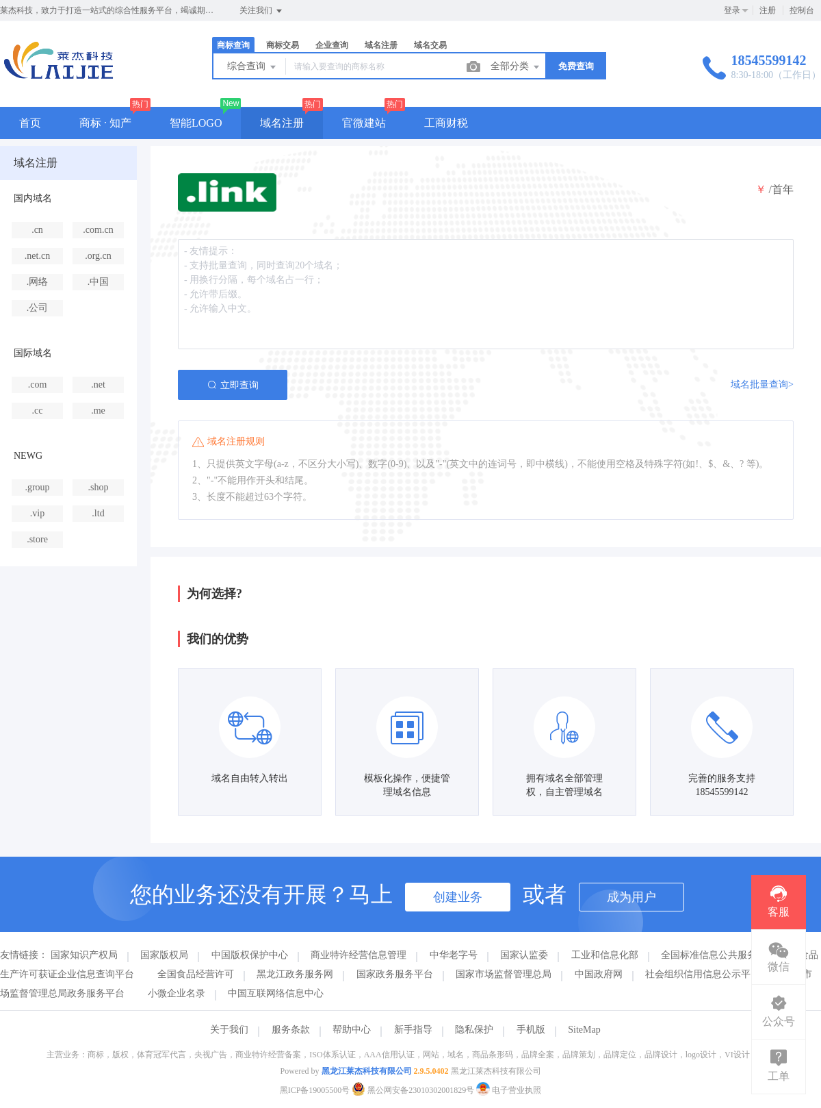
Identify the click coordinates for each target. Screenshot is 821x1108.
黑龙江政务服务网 (295, 974)
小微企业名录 (176, 993)
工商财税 (446, 123)
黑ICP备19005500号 (315, 1090)
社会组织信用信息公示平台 (702, 974)
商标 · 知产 (105, 123)
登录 (732, 10)
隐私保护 (474, 1029)
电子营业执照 (508, 1090)
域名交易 (430, 45)
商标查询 (233, 45)
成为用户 (631, 897)
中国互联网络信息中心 (276, 993)
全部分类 (516, 67)
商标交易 (282, 45)
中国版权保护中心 (249, 955)
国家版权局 (164, 955)
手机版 (531, 1029)
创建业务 (457, 897)
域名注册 (381, 45)
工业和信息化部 (604, 955)
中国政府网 (599, 974)
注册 (767, 10)
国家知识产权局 (84, 955)
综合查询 (252, 67)
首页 (30, 123)
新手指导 (413, 1029)
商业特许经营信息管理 (358, 955)
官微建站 (364, 123)
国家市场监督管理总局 (503, 974)
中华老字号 (454, 955)
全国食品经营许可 (195, 974)
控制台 (802, 10)
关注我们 (261, 11)
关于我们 (229, 1029)
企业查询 (331, 45)
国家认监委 (524, 955)
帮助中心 (352, 1029)
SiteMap (584, 1029)
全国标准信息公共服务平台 (718, 955)
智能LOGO (196, 123)
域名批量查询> (762, 384)
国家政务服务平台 (394, 974)
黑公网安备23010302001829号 (414, 1090)
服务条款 (291, 1029)
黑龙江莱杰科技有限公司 (367, 1071)
